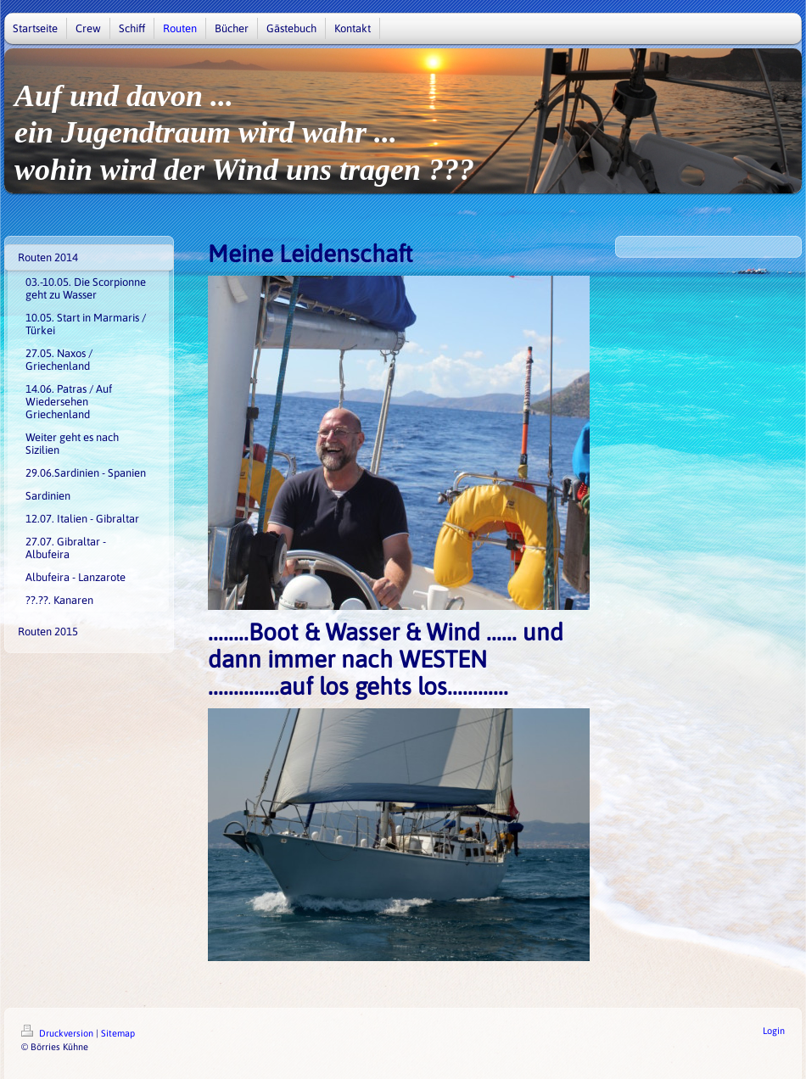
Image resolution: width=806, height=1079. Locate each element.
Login (774, 1031)
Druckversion (58, 1033)
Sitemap (118, 1033)
